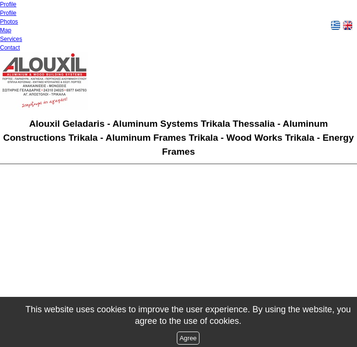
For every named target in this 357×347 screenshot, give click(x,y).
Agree (188, 338)
